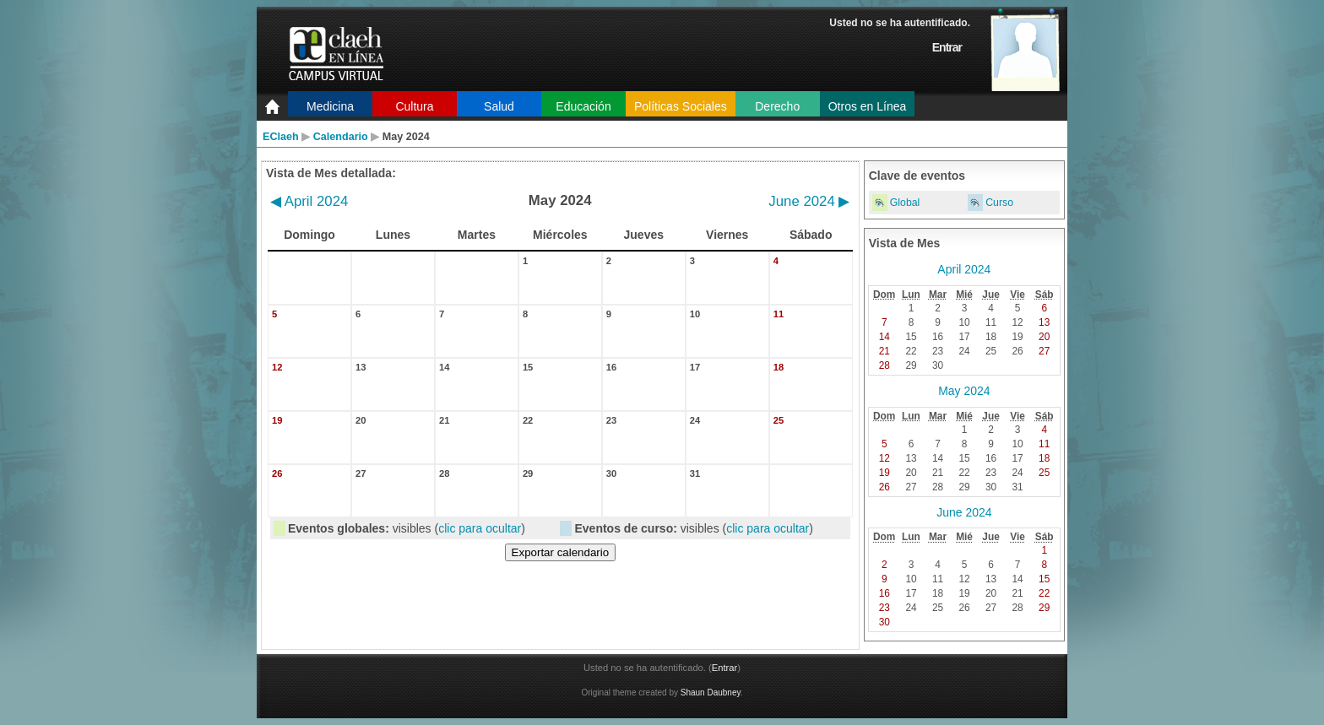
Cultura (414, 106)
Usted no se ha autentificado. (899, 23)
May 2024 (964, 391)
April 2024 (309, 201)
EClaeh (281, 137)
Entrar (947, 47)
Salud (499, 106)
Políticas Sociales (680, 106)
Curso (999, 202)
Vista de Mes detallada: (331, 173)
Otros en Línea (867, 106)
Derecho (777, 106)
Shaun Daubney (711, 692)
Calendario (340, 137)
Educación (583, 106)
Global (905, 202)
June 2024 (808, 201)
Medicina (330, 106)
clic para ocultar (479, 528)
